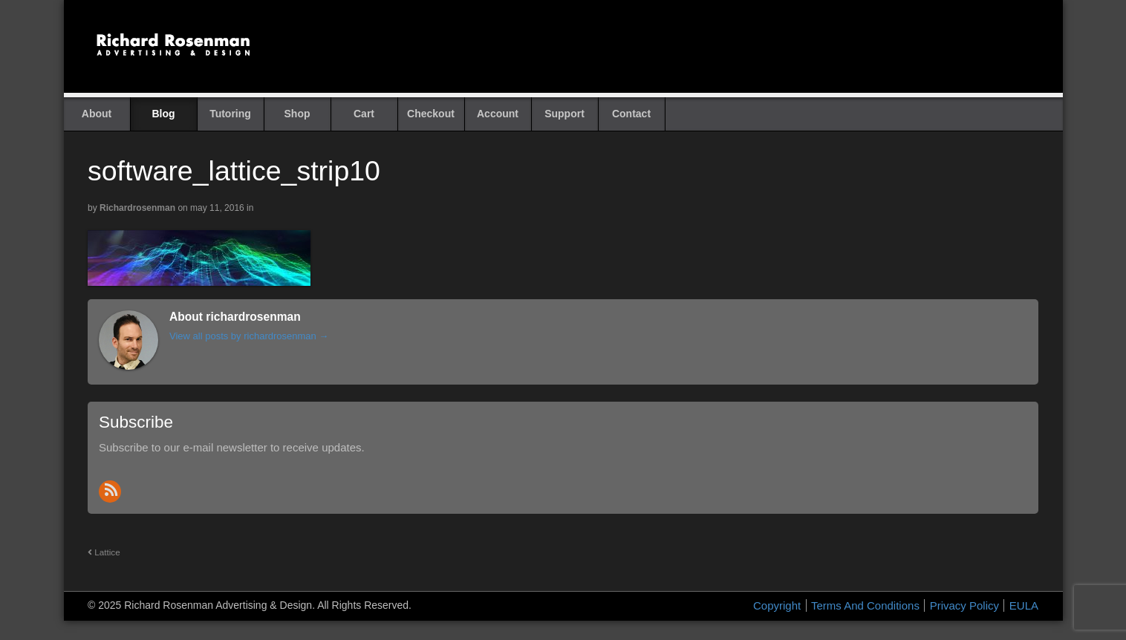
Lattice (104, 552)
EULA (1023, 605)
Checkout (431, 114)
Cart (364, 114)
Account (497, 114)
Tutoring (230, 114)
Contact (631, 114)
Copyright (777, 605)
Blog (163, 114)
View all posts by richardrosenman (248, 336)
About (96, 114)
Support (564, 114)
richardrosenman (137, 208)
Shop (297, 114)
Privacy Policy (964, 605)
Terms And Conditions (865, 605)
